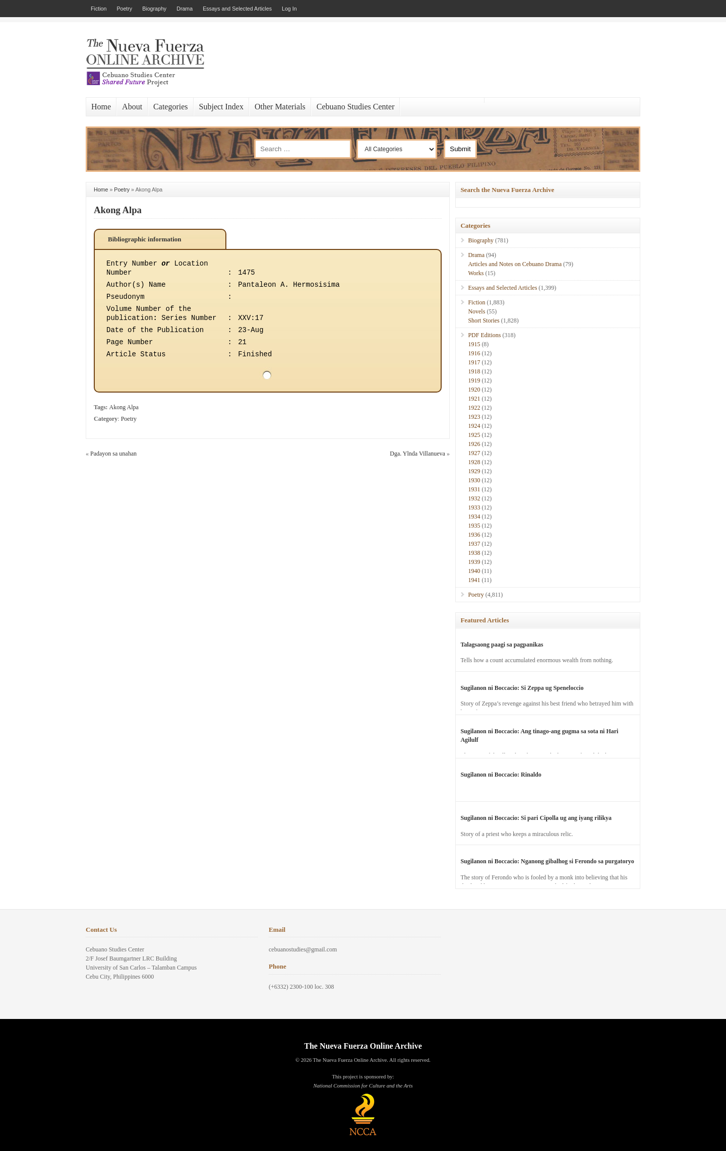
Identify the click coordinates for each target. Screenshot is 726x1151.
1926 (474, 443)
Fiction (98, 9)
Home (101, 106)
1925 (474, 434)
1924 (474, 425)
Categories (170, 106)
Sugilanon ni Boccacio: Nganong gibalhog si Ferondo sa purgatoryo (547, 861)
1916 (474, 353)
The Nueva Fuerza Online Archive (362, 1046)
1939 (474, 561)
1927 (474, 453)
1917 (474, 362)
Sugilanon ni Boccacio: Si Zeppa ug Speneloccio (521, 687)
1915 (474, 344)
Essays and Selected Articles (237, 9)
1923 (474, 416)
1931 (474, 489)
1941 (474, 580)
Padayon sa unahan (113, 453)
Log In (289, 9)
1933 (474, 507)
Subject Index (221, 106)
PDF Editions (484, 335)
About (132, 106)
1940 (474, 570)
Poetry (124, 9)
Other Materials (280, 106)
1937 (474, 543)
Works (475, 273)
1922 (474, 407)
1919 (474, 380)
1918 (474, 371)
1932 (474, 498)
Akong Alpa (118, 210)
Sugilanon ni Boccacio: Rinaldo (500, 774)
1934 (474, 516)
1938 (474, 552)
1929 (474, 471)
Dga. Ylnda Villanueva (417, 453)
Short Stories (483, 320)
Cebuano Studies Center (356, 106)
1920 (474, 389)
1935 (474, 525)
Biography (154, 9)
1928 (474, 462)
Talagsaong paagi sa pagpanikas (501, 644)
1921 (474, 398)
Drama (184, 9)
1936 (474, 534)
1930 (474, 480)
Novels (476, 311)
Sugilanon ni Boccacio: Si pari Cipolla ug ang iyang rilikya (536, 817)
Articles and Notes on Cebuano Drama (515, 264)
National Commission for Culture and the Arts (362, 1086)
